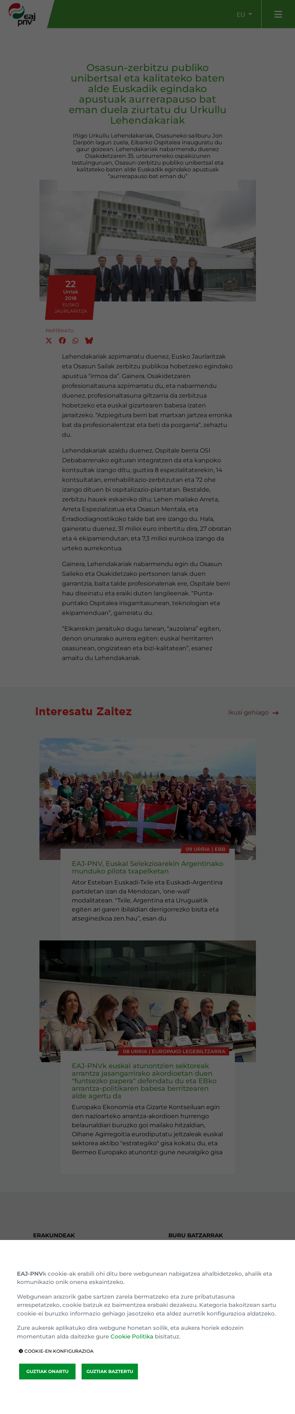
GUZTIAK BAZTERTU (109, 1371)
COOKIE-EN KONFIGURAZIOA (56, 1351)
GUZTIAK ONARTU (47, 1371)
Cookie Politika (131, 1336)
